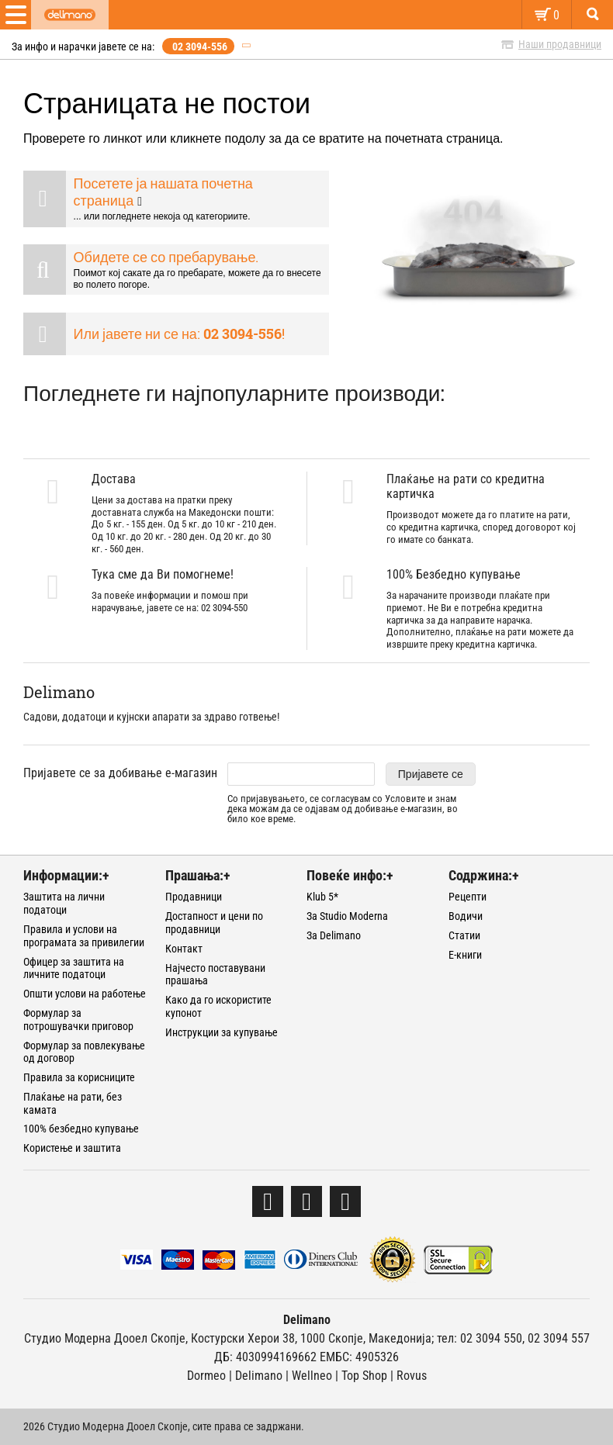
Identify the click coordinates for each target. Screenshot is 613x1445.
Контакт (184, 948)
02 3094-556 (199, 46)
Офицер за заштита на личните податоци (73, 968)
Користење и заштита (72, 1148)
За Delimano (333, 935)
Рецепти (467, 896)
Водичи (465, 916)
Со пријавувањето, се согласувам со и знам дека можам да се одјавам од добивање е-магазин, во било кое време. (342, 808)
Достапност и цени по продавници (214, 922)
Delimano (258, 1375)
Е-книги (465, 955)
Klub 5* (322, 896)
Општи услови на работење (84, 993)
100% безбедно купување (81, 1128)
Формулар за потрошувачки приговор (78, 1019)
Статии (464, 935)
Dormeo (206, 1375)
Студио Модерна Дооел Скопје (104, 1338)
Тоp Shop (364, 1375)
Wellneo (312, 1375)
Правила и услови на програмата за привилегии (83, 936)
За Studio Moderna (347, 916)
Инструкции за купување (221, 1032)
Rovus (412, 1375)
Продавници (193, 896)
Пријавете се (430, 774)
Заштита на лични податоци (64, 903)
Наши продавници (559, 44)
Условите (405, 798)
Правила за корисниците (79, 1077)
